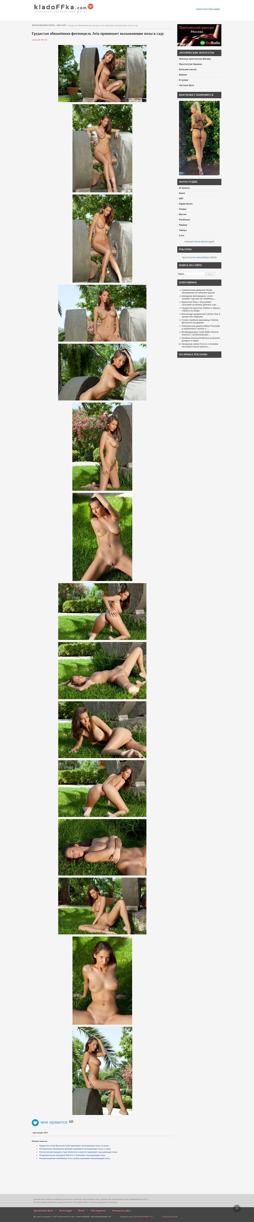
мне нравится (49, 1122)
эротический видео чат (100, 1216)
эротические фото (43, 25)
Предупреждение (170, 1216)
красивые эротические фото (63, 7)
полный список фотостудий (199, 241)
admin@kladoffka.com (143, 1216)
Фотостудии (65, 1210)
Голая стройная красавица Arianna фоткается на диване (200, 321)
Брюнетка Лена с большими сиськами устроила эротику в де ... (200, 303)
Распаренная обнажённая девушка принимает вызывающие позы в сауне (75, 1149)
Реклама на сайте (121, 1210)
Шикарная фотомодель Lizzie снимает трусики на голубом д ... (199, 297)
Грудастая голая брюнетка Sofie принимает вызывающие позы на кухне (74, 1146)
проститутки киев (208, 9)
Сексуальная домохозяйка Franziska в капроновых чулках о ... (201, 327)
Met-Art (61, 25)
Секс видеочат (98, 1210)
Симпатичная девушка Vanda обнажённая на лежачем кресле (198, 291)
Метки (81, 1210)
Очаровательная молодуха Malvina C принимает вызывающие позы (72, 1155)
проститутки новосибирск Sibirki (199, 257)
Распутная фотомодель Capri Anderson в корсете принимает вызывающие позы (78, 1152)
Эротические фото (43, 1210)
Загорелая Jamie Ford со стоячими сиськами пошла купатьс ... (200, 345)
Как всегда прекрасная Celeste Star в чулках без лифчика (201, 315)
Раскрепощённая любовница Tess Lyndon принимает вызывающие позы (74, 1158)
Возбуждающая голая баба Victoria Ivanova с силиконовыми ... (200, 333)
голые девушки (83, 1216)
